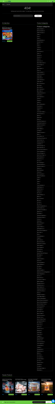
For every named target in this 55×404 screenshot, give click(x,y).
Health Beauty (39, 187)
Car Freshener (39, 356)
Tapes (38, 181)
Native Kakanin (39, 68)
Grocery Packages (40, 153)
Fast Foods (39, 60)
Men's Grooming (40, 198)
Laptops (38, 102)
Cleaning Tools (39, 362)
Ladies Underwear (40, 79)
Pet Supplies (39, 251)
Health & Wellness (40, 194)
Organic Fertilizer (40, 226)
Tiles (38, 183)
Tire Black (39, 366)
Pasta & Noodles (40, 156)
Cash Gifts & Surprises (41, 121)
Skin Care (38, 204)
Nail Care (38, 200)
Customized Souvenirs (41, 123)
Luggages (39, 336)
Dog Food (39, 260)
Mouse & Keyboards (40, 104)
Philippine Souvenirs (40, 132)
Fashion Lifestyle (40, 72)
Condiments (39, 143)
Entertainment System (41, 217)
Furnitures (39, 219)
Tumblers (38, 347)
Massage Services (40, 283)
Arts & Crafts (39, 232)
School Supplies (40, 247)
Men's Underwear (40, 89)
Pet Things (39, 268)
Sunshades (39, 364)
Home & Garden (40, 207)
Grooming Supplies (40, 262)
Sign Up (48, 402)
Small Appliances (40, 228)
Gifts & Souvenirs (40, 113)
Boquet (38, 119)
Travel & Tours (39, 328)
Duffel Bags (39, 332)
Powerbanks (39, 106)
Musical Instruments (40, 241)
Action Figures (39, 309)
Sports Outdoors (40, 287)
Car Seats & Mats (40, 358)
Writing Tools (39, 249)
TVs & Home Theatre (40, 111)
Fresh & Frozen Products (41, 149)
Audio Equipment (40, 96)
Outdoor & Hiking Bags (41, 298)
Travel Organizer (40, 343)
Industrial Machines (40, 40)
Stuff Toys (39, 326)
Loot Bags (39, 130)
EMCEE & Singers (40, 281)
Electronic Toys (39, 317)
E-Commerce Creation (41, 279)
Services (38, 275)
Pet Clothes (39, 266)
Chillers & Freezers (40, 32)
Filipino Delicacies (40, 147)
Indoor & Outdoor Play (41, 319)
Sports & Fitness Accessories (42, 300)
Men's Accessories (40, 83)
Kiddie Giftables (40, 128)
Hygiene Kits (39, 334)
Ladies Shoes (39, 77)
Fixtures (38, 292)
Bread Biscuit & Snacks (41, 138)
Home (3, 4)
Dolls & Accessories (40, 315)
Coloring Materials (40, 236)
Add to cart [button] (11, 394)
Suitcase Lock (39, 339)
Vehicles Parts (39, 351)
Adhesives (39, 168)
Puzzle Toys (39, 324)
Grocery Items (39, 136)
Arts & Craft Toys (40, 311)
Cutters (38, 34)
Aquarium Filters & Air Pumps (42, 253)
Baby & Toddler (40, 313)
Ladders (38, 177)
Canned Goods (39, 140)
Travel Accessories (40, 305)
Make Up (38, 196)
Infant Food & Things (40, 155)
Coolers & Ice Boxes (40, 290)
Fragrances (39, 190)
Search (47, 1)
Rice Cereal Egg (40, 162)
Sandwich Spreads (40, 164)
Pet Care (38, 160)
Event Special (4, 26)
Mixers (38, 43)
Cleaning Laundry (40, 141)
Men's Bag (39, 85)
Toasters (38, 47)
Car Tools (38, 360)
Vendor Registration (40, 273)
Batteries (38, 353)
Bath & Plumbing (40, 170)
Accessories (39, 94)
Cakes (38, 53)
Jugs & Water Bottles (40, 296)
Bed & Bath (39, 213)
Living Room (39, 224)
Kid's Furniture (39, 239)
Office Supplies (39, 245)
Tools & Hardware (40, 185)
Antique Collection (40, 28)
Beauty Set (39, 117)
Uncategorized (39, 349)
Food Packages (40, 64)
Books (38, 234)
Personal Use (39, 158)
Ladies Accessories (40, 74)
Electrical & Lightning (40, 175)
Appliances (39, 211)
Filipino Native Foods (40, 62)
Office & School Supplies (41, 230)
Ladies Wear (39, 81)
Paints (38, 179)
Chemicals (39, 172)
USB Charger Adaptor (41, 368)
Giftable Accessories (40, 124)
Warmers (38, 49)
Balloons (38, 115)
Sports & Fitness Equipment (42, 302)
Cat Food (38, 256)
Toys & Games (39, 307)
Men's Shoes (39, 87)
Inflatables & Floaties (40, 294)
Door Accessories (40, 173)
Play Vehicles (39, 322)
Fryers (38, 36)
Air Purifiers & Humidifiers (41, 209)
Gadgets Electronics (40, 92)
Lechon (38, 66)
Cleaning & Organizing (41, 215)
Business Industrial (40, 30)
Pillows (38, 134)
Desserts (38, 57)
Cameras (38, 98)
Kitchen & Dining (40, 222)
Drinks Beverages (40, 145)
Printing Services (40, 285)
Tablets (38, 109)
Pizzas (38, 70)
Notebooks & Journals (41, 243)
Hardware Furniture (40, 166)
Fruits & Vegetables (40, 151)
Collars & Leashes (40, 258)
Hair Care (38, 192)
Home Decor (39, 126)
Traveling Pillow (40, 345)
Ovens (38, 45)
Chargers (38, 100)
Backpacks (39, 330)
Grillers (38, 38)
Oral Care (38, 202)
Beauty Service (39, 277)
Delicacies (39, 55)
